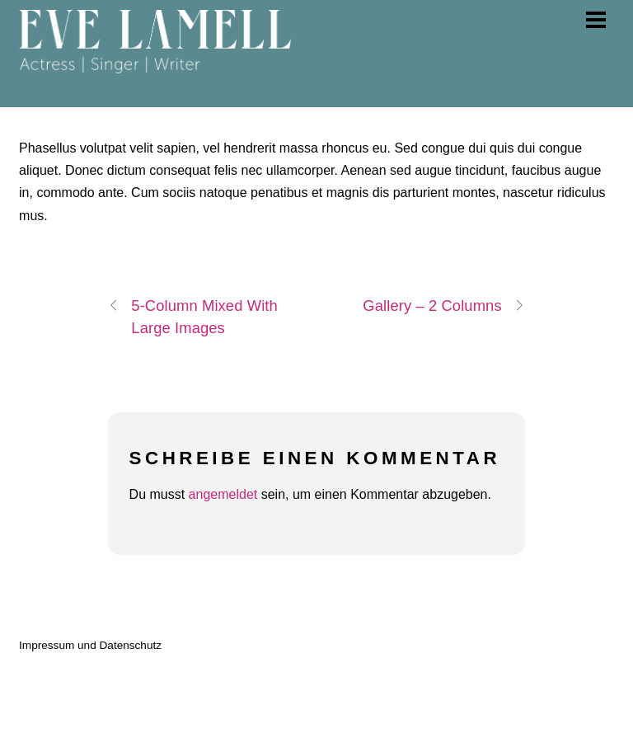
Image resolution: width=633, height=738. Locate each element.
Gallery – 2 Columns (443, 305)
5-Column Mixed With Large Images (193, 315)
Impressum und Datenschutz (90, 645)
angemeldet (223, 494)
